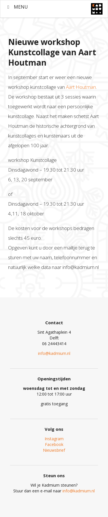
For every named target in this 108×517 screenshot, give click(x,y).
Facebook (54, 444)
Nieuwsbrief (54, 450)
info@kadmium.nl (54, 353)
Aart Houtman (80, 87)
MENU (16, 7)
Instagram (54, 438)
